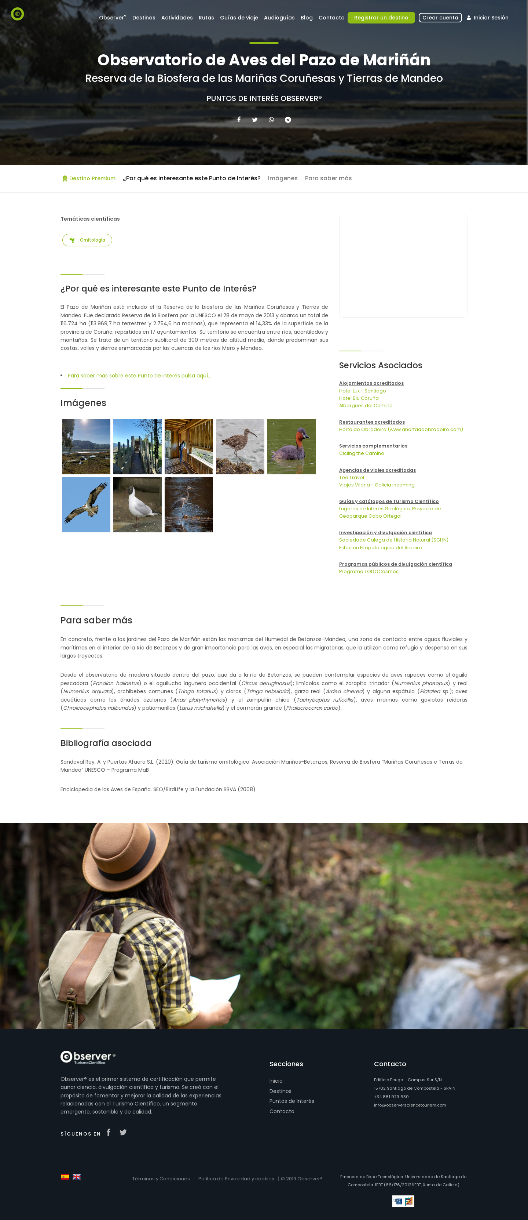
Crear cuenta (440, 17)
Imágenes (283, 178)
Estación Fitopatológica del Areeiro (380, 547)
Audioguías (279, 17)
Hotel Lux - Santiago (362, 391)
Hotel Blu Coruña (359, 398)
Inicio (276, 1081)
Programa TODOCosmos (369, 571)
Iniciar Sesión (487, 17)
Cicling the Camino (361, 453)
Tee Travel (351, 477)
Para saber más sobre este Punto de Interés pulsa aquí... (139, 375)
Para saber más (328, 178)
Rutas (206, 17)
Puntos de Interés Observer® (264, 98)
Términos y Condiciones (161, 1178)
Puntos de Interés (292, 1101)
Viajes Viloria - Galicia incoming (377, 485)
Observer (112, 17)
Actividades (177, 17)
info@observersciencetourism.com (410, 1105)
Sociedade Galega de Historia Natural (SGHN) (393, 540)
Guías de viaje (239, 17)
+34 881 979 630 (391, 1097)
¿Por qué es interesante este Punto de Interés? (192, 178)
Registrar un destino (381, 17)
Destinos (143, 17)
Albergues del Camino (366, 405)
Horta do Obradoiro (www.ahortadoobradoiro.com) (401, 429)
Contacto (332, 17)
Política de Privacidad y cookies (236, 1178)
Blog (307, 17)
